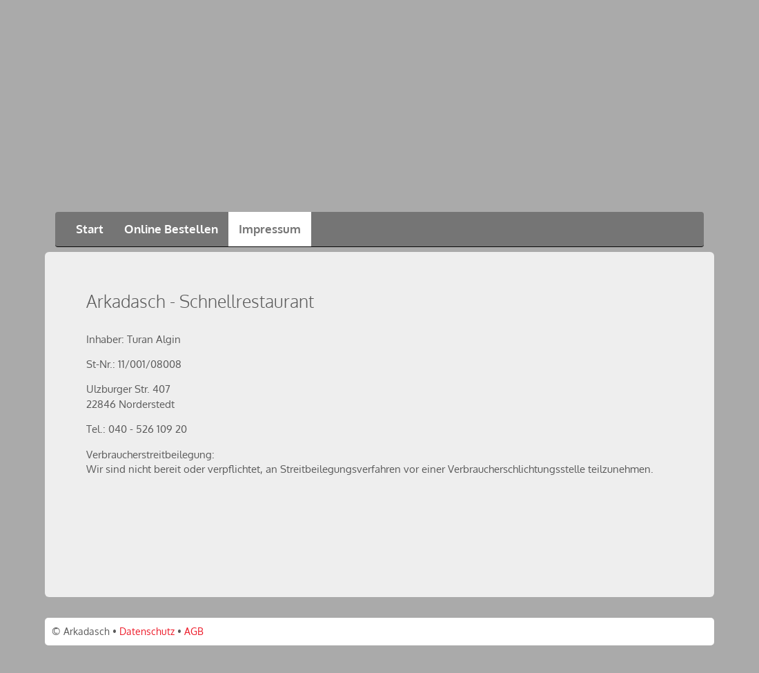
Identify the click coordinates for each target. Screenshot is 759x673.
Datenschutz (147, 631)
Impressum (270, 229)
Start (89, 229)
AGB (194, 631)
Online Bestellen (171, 229)
